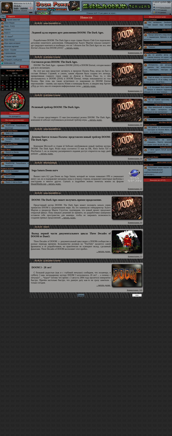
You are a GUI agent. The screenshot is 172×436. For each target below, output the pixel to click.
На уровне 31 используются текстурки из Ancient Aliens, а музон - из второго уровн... (158, 129)
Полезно (151, 47)
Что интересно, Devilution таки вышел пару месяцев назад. (158, 24)
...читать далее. (72, 48)
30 (15, 89)
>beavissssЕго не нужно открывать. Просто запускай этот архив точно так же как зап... (158, 142)
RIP (149, 160)
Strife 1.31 (9, 133)
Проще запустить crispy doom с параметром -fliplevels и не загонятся (158, 37)
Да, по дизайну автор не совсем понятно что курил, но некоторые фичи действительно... (158, 57)
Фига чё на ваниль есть (157, 119)
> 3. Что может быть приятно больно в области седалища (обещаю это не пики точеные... (158, 89)
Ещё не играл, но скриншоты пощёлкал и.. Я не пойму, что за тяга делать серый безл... (158, 79)
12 (27, 81)
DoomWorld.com (38, 184)
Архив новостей (13, 20)
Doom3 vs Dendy (12, 152)
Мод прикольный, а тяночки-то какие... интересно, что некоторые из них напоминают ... (158, 109)
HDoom (8, 158)
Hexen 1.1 (9, 147)
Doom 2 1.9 (10, 177)
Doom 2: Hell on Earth (14, 182)
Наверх (80, 295)
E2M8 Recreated (12, 171)
